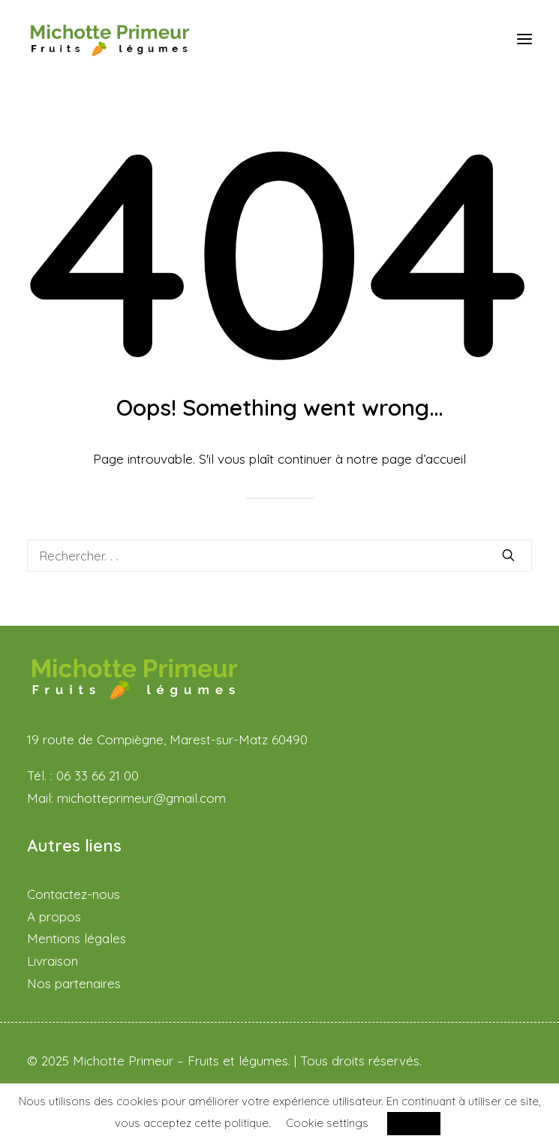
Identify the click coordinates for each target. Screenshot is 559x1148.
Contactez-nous (73, 894)
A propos (54, 916)
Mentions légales (76, 938)
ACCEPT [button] (413, 1123)
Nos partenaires (74, 983)
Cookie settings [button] (327, 1123)
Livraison (52, 961)
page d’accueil (424, 459)
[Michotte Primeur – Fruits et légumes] (110, 39)
